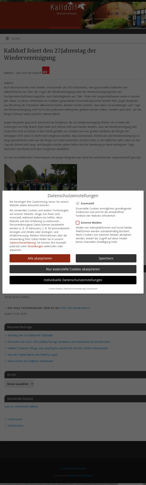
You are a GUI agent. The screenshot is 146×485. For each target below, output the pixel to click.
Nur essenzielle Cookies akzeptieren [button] (73, 265)
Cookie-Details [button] (55, 285)
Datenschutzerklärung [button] (74, 285)
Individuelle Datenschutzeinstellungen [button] (73, 276)
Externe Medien (90, 219)
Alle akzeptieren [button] (40, 254)
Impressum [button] (92, 285)
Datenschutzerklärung (23, 239)
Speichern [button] (106, 254)
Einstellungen (35, 242)
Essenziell (86, 199)
